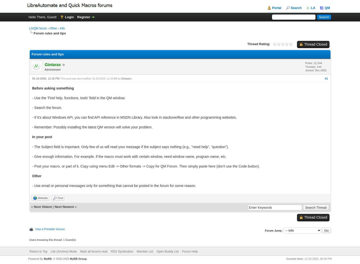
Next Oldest (43, 207)
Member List (145, 251)
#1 (326, 78)
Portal (277, 8)
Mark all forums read (94, 251)
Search (296, 8)
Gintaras (126, 78)
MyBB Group (78, 258)
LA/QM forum (38, 28)
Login (69, 17)
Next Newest (64, 207)
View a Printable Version (50, 229)
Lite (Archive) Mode (64, 251)
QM (327, 8)
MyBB (48, 258)
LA (313, 8)
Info (62, 28)
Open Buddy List (167, 251)
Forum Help (190, 251)
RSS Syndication (122, 251)
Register (83, 17)
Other (53, 28)
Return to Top (39, 251)
